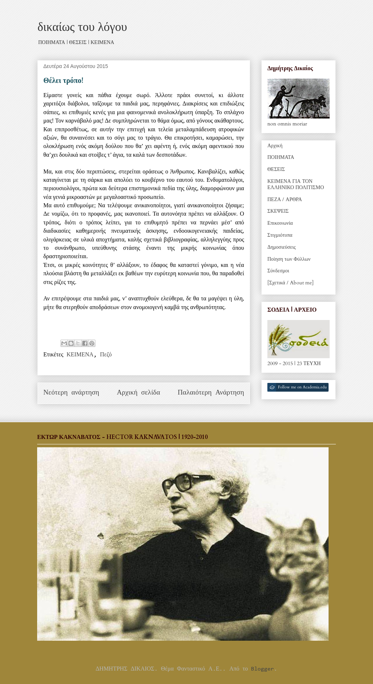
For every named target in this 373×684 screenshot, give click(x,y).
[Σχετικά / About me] (290, 282)
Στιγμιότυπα (279, 235)
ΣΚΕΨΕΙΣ (278, 211)
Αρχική (274, 145)
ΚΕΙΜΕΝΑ (80, 355)
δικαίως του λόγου (82, 27)
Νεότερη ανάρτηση (71, 392)
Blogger (262, 669)
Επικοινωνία (280, 223)
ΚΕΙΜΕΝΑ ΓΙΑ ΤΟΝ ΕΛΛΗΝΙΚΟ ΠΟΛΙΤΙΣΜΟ (295, 184)
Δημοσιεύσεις (281, 247)
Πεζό (106, 355)
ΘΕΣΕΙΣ (276, 169)
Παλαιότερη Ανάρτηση (211, 392)
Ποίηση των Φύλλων (289, 259)
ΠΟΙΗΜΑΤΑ (280, 157)
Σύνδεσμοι (278, 270)
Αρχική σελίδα (138, 392)
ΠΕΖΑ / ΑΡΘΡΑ (284, 199)
